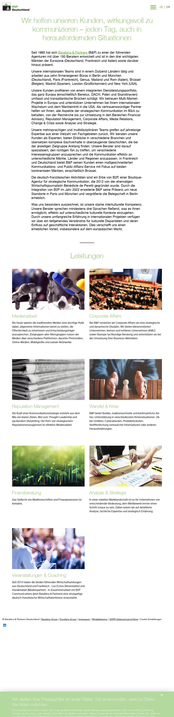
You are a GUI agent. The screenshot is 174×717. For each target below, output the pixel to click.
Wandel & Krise (104, 406)
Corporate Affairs (105, 316)
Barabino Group (49, 619)
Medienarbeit (24, 316)
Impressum (84, 619)
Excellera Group (68, 619)
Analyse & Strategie (107, 492)
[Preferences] (151, 619)
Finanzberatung (26, 492)
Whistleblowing (99, 619)
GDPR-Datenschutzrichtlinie (123, 619)
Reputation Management (35, 406)
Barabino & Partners (72, 52)
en (168, 7)
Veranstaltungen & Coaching (39, 575)
